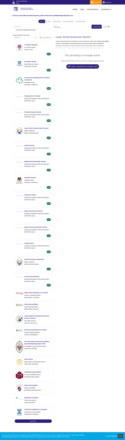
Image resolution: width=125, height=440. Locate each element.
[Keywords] (33, 27)
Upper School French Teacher (33, 211)
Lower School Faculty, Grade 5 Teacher (36, 128)
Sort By (17, 37)
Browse (48, 21)
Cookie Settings (111, 436)
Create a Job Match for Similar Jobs (83, 66)
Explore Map (57, 21)
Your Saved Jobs (80, 21)
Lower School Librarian (31, 276)
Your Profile (93, 9)
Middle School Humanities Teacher (35, 161)
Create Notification (45, 37)
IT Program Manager (31, 45)
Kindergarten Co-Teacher (32, 96)
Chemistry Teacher (30, 177)
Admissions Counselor (31, 398)
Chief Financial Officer (31, 304)
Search (42, 21)
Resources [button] (106, 9)
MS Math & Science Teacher (32, 112)
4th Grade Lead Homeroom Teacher (35, 330)
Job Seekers (96, 2)
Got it (120, 436)
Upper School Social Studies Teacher (35, 227)
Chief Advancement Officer (32, 372)
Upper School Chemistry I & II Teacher (36, 292)
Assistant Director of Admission (34, 259)
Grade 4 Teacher (29, 145)
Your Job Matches (68, 21)
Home (75, 9)
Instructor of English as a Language (35, 409)
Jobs (82, 9)
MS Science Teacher (30, 61)
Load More (33, 421)
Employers (107, 2)
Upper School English (31, 385)
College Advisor (29, 243)
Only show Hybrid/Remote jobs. (26, 30)
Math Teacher (28, 359)
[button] (106, 27)
